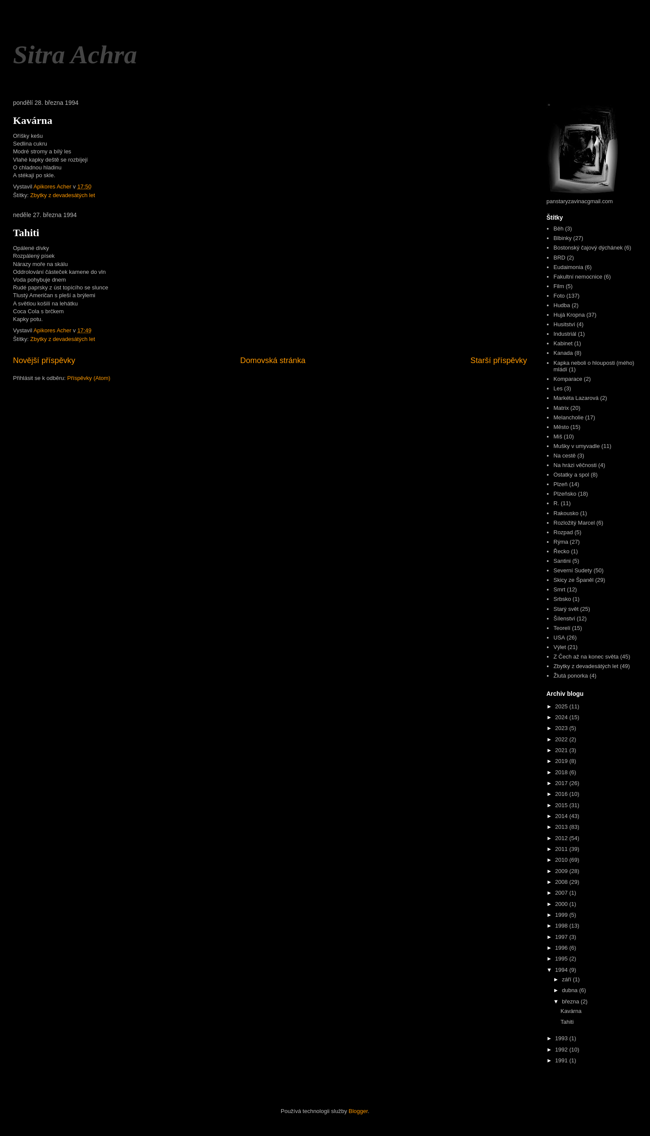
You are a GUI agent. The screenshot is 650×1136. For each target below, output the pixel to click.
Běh (558, 228)
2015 (562, 805)
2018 (562, 772)
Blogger (358, 1111)
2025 (562, 706)
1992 (562, 1049)
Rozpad (563, 532)
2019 (562, 761)
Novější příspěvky (44, 360)
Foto (559, 295)
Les (557, 388)
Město (561, 427)
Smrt (559, 589)
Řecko (561, 551)
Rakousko (565, 513)
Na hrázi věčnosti (575, 465)
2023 (562, 728)
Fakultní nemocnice (577, 276)
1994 (562, 970)
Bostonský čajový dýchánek (588, 247)
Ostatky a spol (571, 474)
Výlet (559, 647)
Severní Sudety (572, 570)
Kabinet (562, 343)
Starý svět (565, 609)
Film (558, 286)
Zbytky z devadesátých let (62, 195)
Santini (562, 561)
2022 (562, 739)
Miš (557, 436)
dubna (570, 990)
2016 (562, 794)
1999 (562, 915)
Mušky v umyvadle (576, 446)
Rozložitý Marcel (574, 522)
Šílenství (564, 618)
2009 (562, 871)
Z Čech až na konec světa (585, 656)
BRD (559, 257)
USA (559, 637)
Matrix (561, 408)
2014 (562, 816)
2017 (562, 783)
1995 (562, 958)
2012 (562, 838)
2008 (562, 882)
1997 (562, 937)
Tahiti (26, 232)
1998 (562, 925)
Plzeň (560, 484)
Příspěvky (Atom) (88, 378)
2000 (562, 904)
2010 (562, 860)
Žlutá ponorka (570, 675)
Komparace (567, 379)
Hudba (561, 305)
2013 (562, 827)
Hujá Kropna (569, 315)
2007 (562, 892)
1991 (562, 1060)
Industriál (564, 334)
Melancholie (568, 417)
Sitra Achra (75, 54)
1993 (562, 1038)
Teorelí (561, 628)
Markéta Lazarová (575, 398)
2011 (562, 849)
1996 (562, 948)
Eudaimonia (568, 267)
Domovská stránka (273, 360)
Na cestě (564, 455)
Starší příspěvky (499, 360)
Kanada (563, 353)
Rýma (560, 542)
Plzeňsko (564, 493)
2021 (562, 750)
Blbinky (562, 238)
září (567, 979)
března (571, 1001)
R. (556, 503)
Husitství (564, 324)
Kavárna (32, 120)
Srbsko (562, 599)
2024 (562, 717)
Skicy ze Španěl (573, 580)
